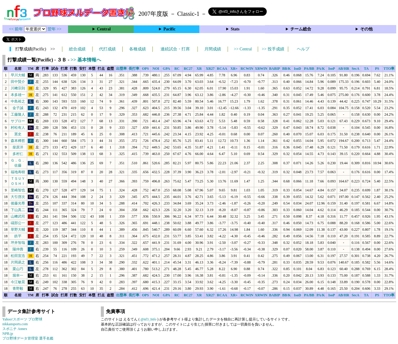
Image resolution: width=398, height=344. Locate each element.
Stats (235, 29)
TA (366, 68)
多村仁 (18, 154)
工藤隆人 (18, 114)
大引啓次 (18, 197)
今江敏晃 (18, 282)
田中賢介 (18, 82)
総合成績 (77, 49)
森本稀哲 (18, 141)
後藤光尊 (18, 203)
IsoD (297, 68)
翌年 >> (54, 29)
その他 (366, 29)
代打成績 (107, 49)
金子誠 (18, 108)
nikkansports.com (15, 324)
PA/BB (309, 68)
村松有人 (18, 127)
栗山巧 (18, 269)
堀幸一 (18, 275)
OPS (145, 68)
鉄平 (17, 236)
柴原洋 (18, 147)
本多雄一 (18, 95)
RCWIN (246, 68)
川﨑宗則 (18, 88)
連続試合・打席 (175, 49)
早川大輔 (18, 75)
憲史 (17, 134)
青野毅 (18, 288)
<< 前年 (16, 29)
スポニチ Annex (14, 329)
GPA (166, 68)
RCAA (222, 68)
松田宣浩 (18, 256)
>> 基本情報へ (86, 59)
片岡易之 (18, 262)
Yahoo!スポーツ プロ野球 (22, 319)
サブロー (18, 121)
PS (377, 68)
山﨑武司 (18, 216)
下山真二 (18, 210)
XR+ (233, 68)
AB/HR (343, 68)
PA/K (321, 68)
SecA (355, 68)
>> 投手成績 (273, 49)
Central (104, 29)
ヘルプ (303, 49)
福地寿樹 (18, 172)
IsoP (331, 68)
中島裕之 (18, 101)
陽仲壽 (18, 249)
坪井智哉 (18, 243)
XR (199, 68)
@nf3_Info (148, 319)
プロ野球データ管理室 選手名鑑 (27, 338)
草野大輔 (18, 229)
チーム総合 (300, 29)
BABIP (274, 68)
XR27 (210, 68)
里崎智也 (18, 190)
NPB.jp (7, 333)
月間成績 (212, 49)
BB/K (286, 68)
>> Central (243, 49)
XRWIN (261, 68)
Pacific (169, 29)
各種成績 (137, 49)
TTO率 (388, 68)
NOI (155, 68)
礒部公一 (18, 223)
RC (177, 68)
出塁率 (121, 68)
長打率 (134, 68)
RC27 (188, 68)
